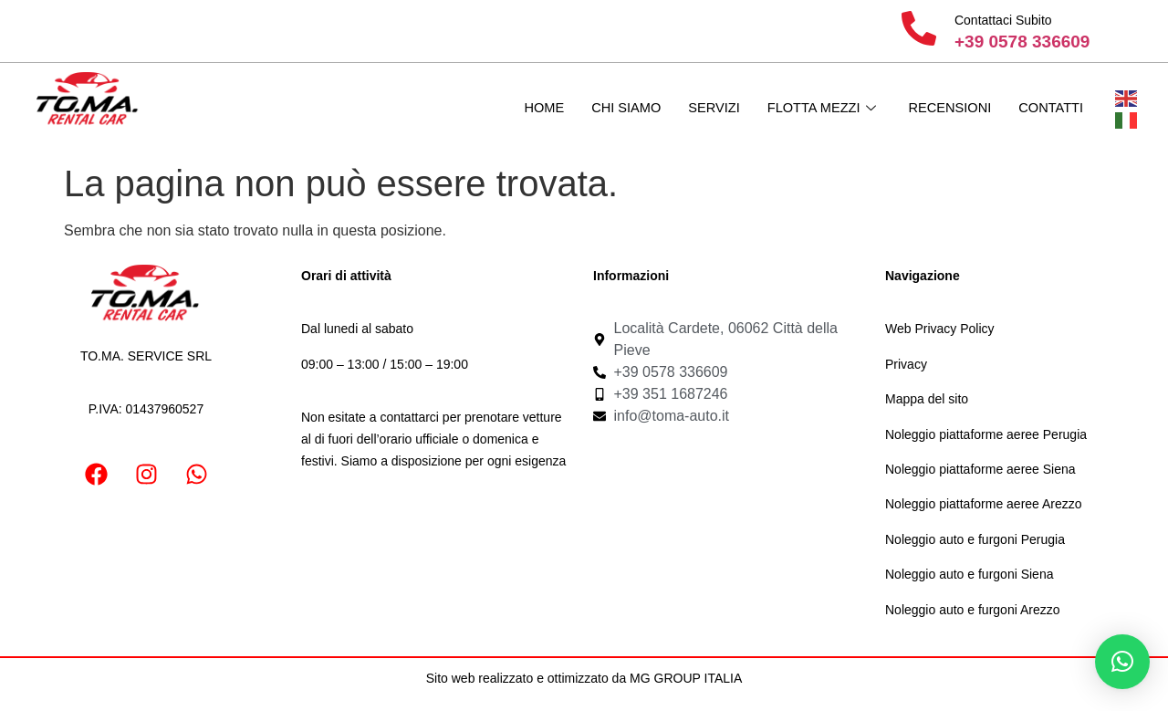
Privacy (906, 364)
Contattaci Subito (1003, 20)
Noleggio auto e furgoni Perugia (975, 539)
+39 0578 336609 (1022, 41)
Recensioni (946, 108)
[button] (1122, 661)
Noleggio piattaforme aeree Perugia (986, 434)
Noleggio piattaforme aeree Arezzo (983, 504)
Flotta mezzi (815, 108)
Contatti (1050, 108)
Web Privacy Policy (940, 328)
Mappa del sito (926, 399)
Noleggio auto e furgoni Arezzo (972, 609)
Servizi (706, 108)
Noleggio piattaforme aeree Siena (980, 469)
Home (533, 108)
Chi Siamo (616, 108)
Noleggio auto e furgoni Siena (969, 574)
